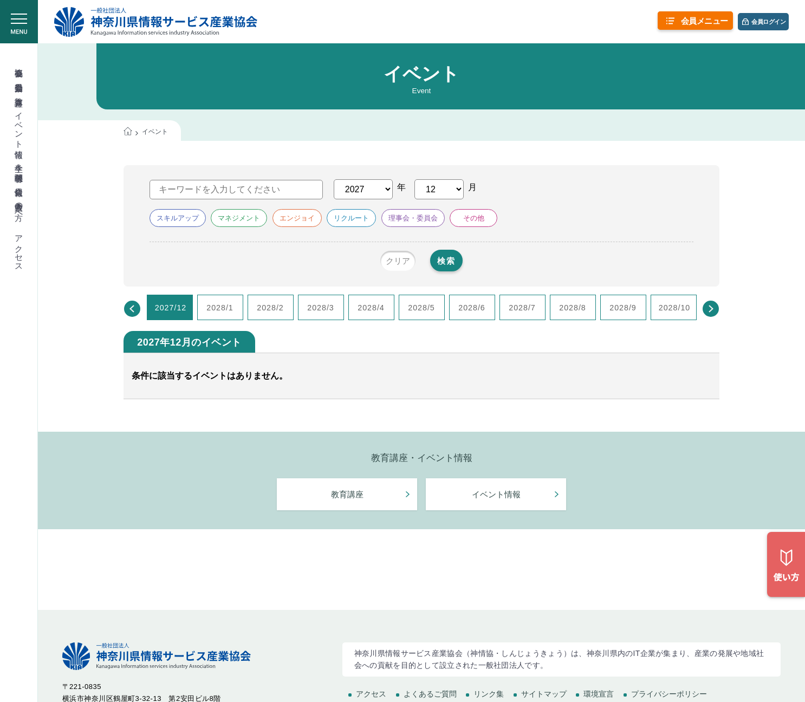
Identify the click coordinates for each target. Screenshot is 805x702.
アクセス (19, 249)
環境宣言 (598, 694)
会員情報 (19, 182)
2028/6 (471, 308)
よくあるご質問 (430, 694)
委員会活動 (19, 78)
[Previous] (132, 309)
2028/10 (675, 308)
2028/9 (623, 308)
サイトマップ (544, 694)
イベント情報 (19, 125)
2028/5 (421, 308)
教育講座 (19, 92)
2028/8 (572, 308)
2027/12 (171, 308)
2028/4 (371, 308)
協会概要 (19, 62)
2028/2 (270, 308)
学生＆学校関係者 (19, 163)
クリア (387, 261)
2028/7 (522, 308)
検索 (454, 261)
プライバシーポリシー (669, 694)
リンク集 (488, 694)
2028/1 (219, 308)
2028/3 (320, 308)
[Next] (711, 309)
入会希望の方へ (19, 206)
